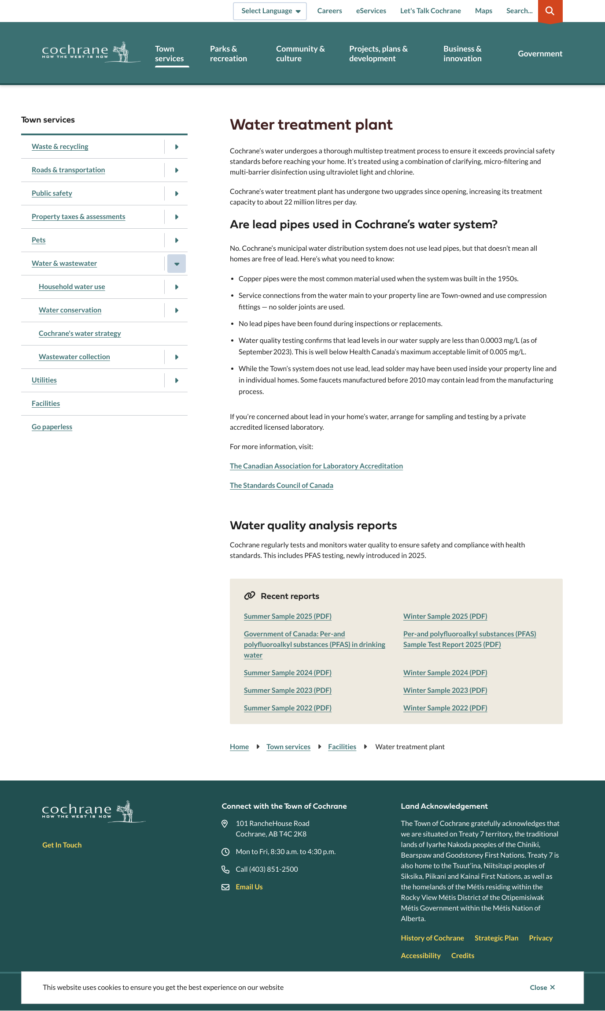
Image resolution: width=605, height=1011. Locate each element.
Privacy (541, 938)
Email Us (249, 887)
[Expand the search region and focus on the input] (533, 11)
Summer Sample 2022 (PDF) (288, 708)
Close (538, 988)
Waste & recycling (60, 146)
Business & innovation (462, 53)
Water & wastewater (64, 263)
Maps (483, 11)
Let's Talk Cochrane (430, 11)
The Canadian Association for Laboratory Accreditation (316, 466)
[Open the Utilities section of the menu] (176, 380)
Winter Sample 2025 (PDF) (445, 616)
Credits (462, 956)
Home (239, 747)
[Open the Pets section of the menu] (176, 240)
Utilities (44, 380)
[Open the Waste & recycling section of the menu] (176, 147)
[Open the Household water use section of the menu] (176, 287)
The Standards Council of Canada (281, 485)
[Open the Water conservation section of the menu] (176, 310)
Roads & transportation (68, 170)
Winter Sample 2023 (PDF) (445, 690)
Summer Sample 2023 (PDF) (288, 690)
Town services (169, 53)
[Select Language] (270, 11)
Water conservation (70, 310)
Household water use (72, 286)
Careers (329, 11)
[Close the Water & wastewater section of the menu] (176, 263)
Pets (39, 240)
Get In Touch (61, 845)
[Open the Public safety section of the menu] (176, 193)
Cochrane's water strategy (80, 333)
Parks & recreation (228, 53)
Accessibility (421, 956)
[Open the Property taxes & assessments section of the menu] (176, 217)
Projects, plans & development (378, 53)
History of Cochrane (433, 938)
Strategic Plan (496, 938)
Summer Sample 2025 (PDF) (288, 616)
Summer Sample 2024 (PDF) (288, 673)
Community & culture (300, 53)
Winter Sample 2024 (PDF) (445, 673)
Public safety (52, 193)
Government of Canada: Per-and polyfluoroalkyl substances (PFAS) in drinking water (314, 644)
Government (540, 53)
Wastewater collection (74, 357)
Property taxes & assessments (78, 216)
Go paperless (52, 427)
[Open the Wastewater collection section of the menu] (176, 357)
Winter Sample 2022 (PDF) (445, 708)
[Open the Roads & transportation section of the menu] (176, 170)
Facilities (46, 403)
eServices (371, 11)
